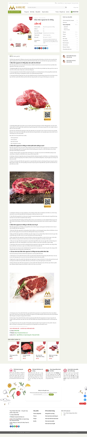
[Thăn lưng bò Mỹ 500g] (14, 348)
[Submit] (66, 7)
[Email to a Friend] (39, 48)
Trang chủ (26, 11)
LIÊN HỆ (37, 24)
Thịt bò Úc (65, 22)
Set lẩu (64, 36)
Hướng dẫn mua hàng (49, 413)
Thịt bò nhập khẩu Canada (68, 20)
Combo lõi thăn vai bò (26, 356)
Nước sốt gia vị (66, 42)
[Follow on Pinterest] (17, 426)
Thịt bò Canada (67, 29)
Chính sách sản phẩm (49, 421)
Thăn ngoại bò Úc (14, 137)
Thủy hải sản (65, 40)
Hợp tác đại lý (45, 11)
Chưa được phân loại (67, 49)
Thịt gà (64, 34)
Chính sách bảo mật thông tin (51, 416)
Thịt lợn (64, 32)
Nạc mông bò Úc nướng (16, 143)
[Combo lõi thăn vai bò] (27, 348)
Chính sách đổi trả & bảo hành (51, 418)
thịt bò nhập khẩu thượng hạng (40, 255)
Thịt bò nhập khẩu (66, 24)
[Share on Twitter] (37, 48)
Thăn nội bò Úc (14, 139)
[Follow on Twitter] (13, 426)
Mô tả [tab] (11, 56)
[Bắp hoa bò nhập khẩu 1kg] (53, 348)
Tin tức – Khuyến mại (60, 11)
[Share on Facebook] (35, 48)
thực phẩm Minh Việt (38, 253)
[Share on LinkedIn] (43, 48)
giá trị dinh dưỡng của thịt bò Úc (18, 150)
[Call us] (15, 426)
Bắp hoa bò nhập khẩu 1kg (53, 356)
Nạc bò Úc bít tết (14, 141)
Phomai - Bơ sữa (66, 47)
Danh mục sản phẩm (14, 12)
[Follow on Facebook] (11, 426)
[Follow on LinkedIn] (19, 426)
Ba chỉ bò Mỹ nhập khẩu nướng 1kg (40, 357)
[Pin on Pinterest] (41, 48)
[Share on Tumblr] (45, 48)
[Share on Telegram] (47, 48)
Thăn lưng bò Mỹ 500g (13, 356)
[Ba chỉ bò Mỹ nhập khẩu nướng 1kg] (40, 348)
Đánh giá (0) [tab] (16, 56)
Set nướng (65, 38)
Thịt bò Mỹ (66, 26)
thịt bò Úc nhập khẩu (19, 156)
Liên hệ (67, 11)
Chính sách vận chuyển (50, 423)
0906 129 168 (16, 330)
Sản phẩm (38, 11)
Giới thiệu (32, 11)
